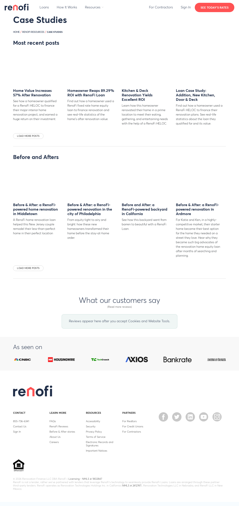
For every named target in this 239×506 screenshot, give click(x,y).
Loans (44, 7)
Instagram (217, 417)
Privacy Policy (94, 432)
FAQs (52, 421)
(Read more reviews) (119, 307)
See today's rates (215, 7)
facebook (163, 417)
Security (90, 426)
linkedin (190, 417)
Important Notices (96, 451)
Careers (54, 442)
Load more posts (28, 136)
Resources (92, 7)
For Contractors (161, 7)
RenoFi (17, 7)
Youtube (203, 417)
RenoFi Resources (33, 32)
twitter (176, 417)
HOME (16, 32)
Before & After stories (62, 432)
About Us (54, 437)
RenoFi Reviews (58, 426)
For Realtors (129, 421)
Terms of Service (95, 437)
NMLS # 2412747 (131, 485)
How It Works (67, 7)
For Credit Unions (132, 426)
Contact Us (19, 426)
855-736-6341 (21, 421)
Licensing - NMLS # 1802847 (85, 479)
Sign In (186, 7)
